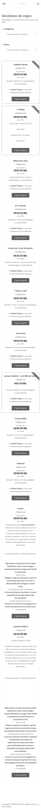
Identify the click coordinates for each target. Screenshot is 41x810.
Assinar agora (20, 99)
